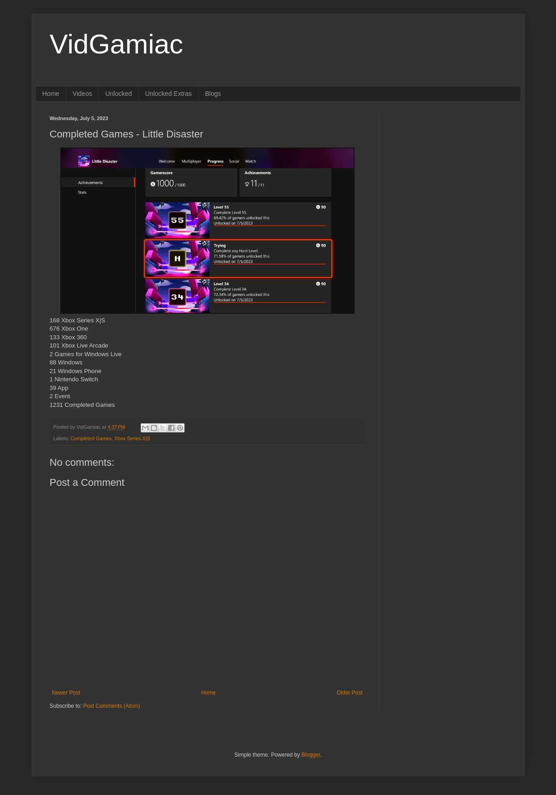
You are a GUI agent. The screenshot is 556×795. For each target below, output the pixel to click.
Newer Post (66, 693)
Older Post (350, 693)
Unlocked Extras (168, 93)
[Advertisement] (449, 173)
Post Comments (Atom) (111, 706)
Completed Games (90, 438)
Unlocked (118, 93)
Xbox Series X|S (132, 438)
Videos (82, 93)
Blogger (311, 755)
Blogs (213, 93)
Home (50, 93)
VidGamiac (116, 44)
